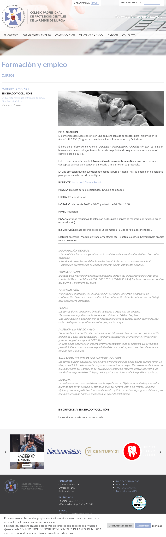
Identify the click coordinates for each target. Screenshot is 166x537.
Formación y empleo (37, 35)
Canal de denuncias (126, 491)
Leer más (157, 525)
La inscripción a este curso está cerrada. (81, 417)
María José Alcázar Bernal (111, 184)
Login (95, 2)
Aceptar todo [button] (143, 525)
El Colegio (11, 35)
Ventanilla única (91, 35)
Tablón (113, 35)
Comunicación (65, 35)
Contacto (129, 35)
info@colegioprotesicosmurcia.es (75, 513)
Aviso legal (122, 484)
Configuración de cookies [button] (120, 525)
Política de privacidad (127, 481)
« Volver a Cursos (11, 105)
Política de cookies (126, 487)
